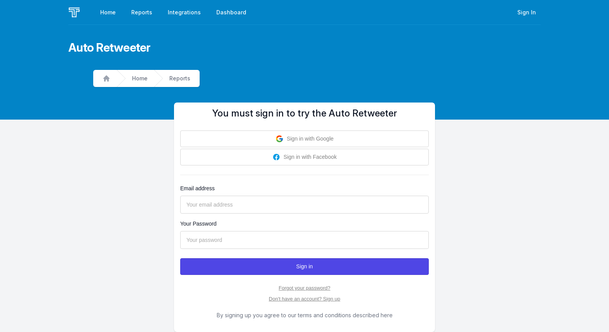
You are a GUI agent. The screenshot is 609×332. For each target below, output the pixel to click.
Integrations (184, 12)
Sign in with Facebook (304, 157)
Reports (141, 12)
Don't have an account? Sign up (304, 299)
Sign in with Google (304, 139)
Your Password (198, 224)
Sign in (304, 266)
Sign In (526, 12)
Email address (197, 188)
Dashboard (231, 12)
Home (108, 12)
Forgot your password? (305, 288)
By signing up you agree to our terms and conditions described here (305, 315)
